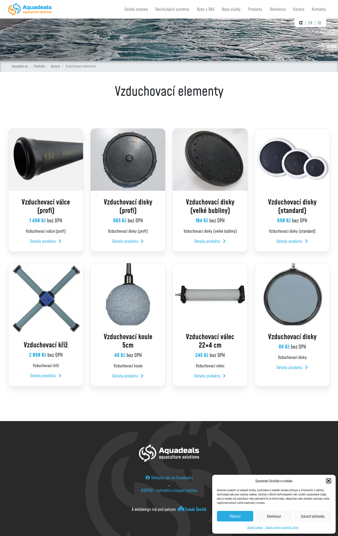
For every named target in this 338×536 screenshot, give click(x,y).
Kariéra (298, 9)
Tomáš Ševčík (195, 509)
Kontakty (319, 9)
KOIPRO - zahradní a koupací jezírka (169, 490)
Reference (278, 9)
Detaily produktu (45, 241)
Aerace (55, 66)
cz (301, 22)
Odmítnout (274, 516)
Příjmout (235, 516)
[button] (328, 481)
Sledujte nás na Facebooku (169, 477)
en (310, 22)
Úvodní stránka (136, 9)
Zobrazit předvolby (313, 516)
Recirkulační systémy (172, 9)
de (320, 22)
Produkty (255, 9)
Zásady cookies (255, 527)
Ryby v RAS (205, 9)
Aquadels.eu (20, 66)
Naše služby (231, 9)
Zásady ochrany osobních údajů (282, 527)
